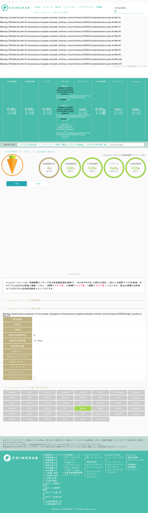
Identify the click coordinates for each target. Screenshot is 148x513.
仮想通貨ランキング (53, 455)
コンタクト (133, 470)
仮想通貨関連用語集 (74, 472)
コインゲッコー (114, 462)
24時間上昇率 (51, 473)
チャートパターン (73, 475)
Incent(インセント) (45, 151)
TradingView (74, 274)
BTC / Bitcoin (72, 467)
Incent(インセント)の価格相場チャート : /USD (124, 155)
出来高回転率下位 (53, 504)
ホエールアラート (115, 464)
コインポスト (113, 467)
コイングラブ (11, 151)
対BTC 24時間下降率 (52, 489)
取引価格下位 (51, 470)
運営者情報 (133, 457)
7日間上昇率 (51, 478)
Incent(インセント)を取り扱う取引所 (28, 387)
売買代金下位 (51, 465)
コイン (27, 151)
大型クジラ (71, 462)
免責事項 (132, 467)
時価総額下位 (51, 460)
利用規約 (132, 464)
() (34, 377)
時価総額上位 (51, 457)
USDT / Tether (73, 470)
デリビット (92, 477)
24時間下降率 (51, 475)
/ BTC (38, 183)
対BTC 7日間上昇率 (52, 493)
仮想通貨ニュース (73, 455)
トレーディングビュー (114, 458)
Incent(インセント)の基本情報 (24, 308)
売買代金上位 (51, 462)
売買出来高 (92, 462)
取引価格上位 (51, 468)
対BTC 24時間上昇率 (52, 484)
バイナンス (92, 474)
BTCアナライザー (93, 455)
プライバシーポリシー (134, 461)
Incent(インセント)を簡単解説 (24, 300)
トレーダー (71, 460)
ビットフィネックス (93, 468)
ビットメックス (94, 471)
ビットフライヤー (95, 464)
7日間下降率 (51, 481)
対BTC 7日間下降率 (52, 498)
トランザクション (73, 465)
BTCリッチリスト (73, 457)
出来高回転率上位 (53, 501)
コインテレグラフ (115, 470)
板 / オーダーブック (93, 458)
